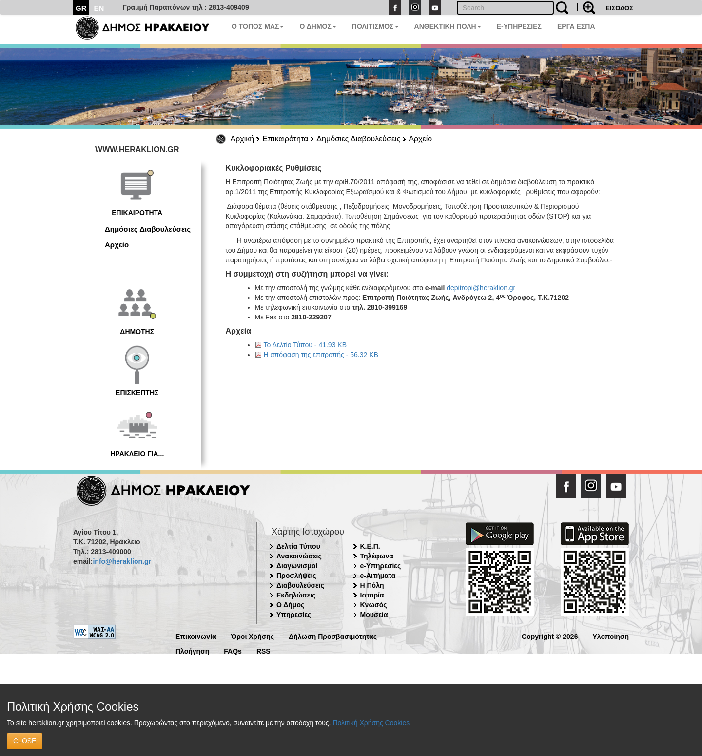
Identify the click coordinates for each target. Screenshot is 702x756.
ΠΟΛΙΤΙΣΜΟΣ (375, 26)
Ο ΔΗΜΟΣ (317, 26)
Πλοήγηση (192, 650)
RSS (263, 650)
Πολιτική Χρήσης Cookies (371, 723)
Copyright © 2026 (550, 636)
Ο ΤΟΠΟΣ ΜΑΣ (258, 26)
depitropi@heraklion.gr (481, 288)
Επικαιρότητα (285, 139)
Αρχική (242, 139)
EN (99, 8)
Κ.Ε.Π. (370, 546)
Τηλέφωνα (376, 556)
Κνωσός (373, 605)
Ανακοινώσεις (299, 556)
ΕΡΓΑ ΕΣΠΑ (576, 26)
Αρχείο (420, 139)
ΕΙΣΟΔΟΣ (619, 8)
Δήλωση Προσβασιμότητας (333, 636)
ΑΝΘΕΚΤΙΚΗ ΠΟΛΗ (447, 26)
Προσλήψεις (296, 575)
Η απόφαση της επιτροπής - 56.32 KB (321, 354)
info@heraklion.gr (122, 561)
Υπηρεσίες (293, 614)
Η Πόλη (372, 585)
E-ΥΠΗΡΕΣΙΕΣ (519, 26)
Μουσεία (374, 614)
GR (81, 8)
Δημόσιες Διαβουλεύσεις (358, 139)
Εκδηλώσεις (296, 595)
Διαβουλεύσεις (300, 585)
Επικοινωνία (196, 636)
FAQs (233, 650)
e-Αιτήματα (378, 575)
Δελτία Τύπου (298, 546)
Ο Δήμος (290, 605)
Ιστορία (372, 595)
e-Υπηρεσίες (380, 566)
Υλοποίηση (610, 636)
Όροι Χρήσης (252, 636)
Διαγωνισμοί (296, 566)
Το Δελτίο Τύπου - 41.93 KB (305, 345)
